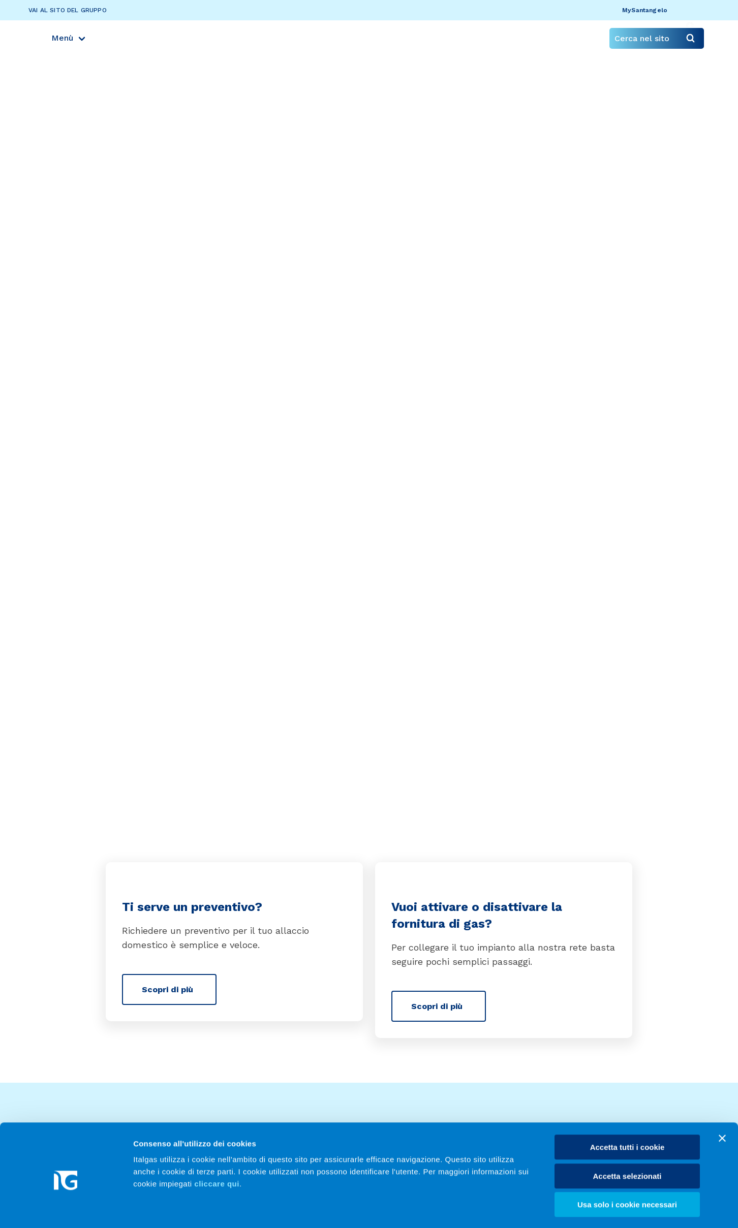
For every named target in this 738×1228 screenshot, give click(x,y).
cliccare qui (216, 1143)
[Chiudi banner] (722, 1097)
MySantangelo (645, 10)
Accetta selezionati (627, 1135)
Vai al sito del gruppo (67, 10)
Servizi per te (110, 203)
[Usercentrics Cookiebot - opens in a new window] (65, 1208)
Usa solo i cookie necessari (627, 1163)
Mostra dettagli (534, 1208)
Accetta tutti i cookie (627, 1106)
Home (63, 203)
